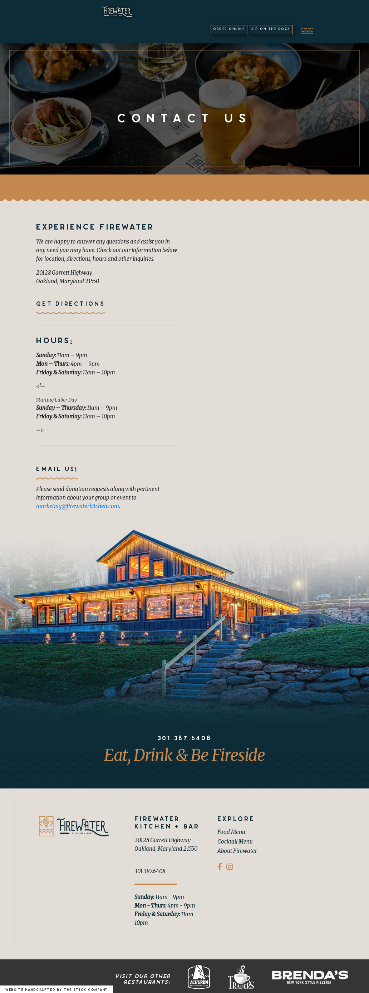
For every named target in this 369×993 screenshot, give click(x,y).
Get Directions (70, 302)
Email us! (57, 468)
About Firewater (237, 849)
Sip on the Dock (300, 16)
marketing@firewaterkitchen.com (77, 504)
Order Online (233, 16)
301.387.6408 (185, 737)
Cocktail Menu (235, 839)
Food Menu (231, 830)
